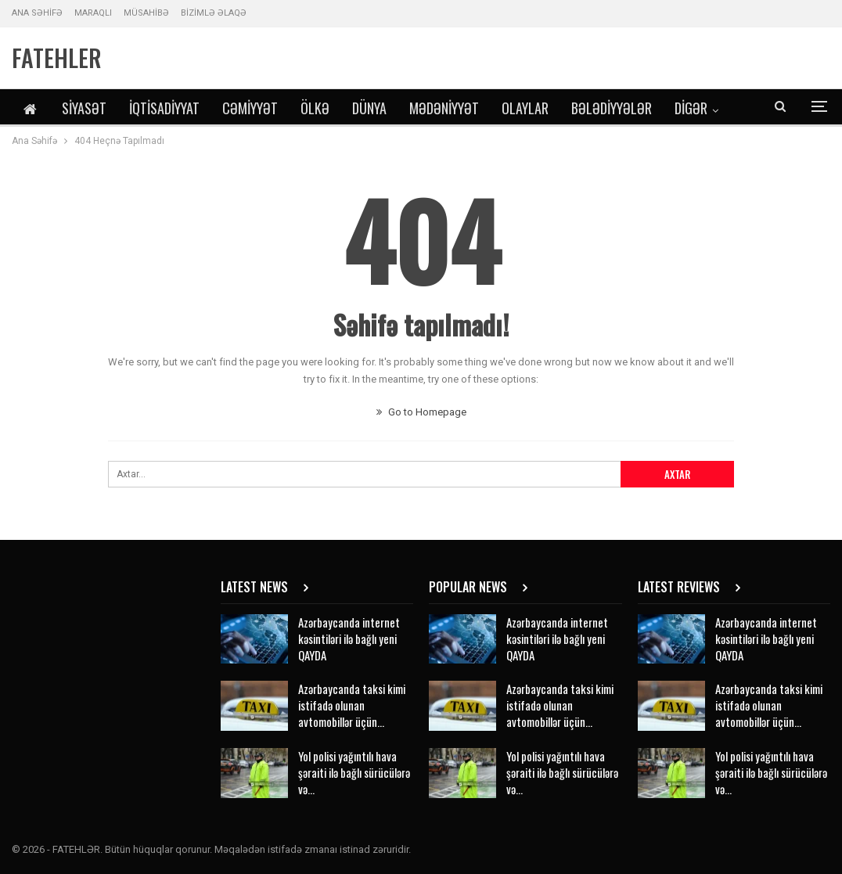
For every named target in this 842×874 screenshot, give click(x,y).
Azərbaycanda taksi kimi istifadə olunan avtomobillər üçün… (351, 705)
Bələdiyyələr (611, 108)
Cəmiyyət (250, 108)
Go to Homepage (421, 412)
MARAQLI (93, 13)
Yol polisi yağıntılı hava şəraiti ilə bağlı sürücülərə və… (354, 772)
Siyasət (84, 108)
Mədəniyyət (444, 108)
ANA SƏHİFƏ (37, 13)
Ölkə (314, 108)
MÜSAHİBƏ (146, 13)
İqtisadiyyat (164, 108)
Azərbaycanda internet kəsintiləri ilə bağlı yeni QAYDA (349, 638)
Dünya (369, 108)
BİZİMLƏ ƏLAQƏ (213, 13)
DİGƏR (691, 108)
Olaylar (525, 108)
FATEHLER (57, 57)
